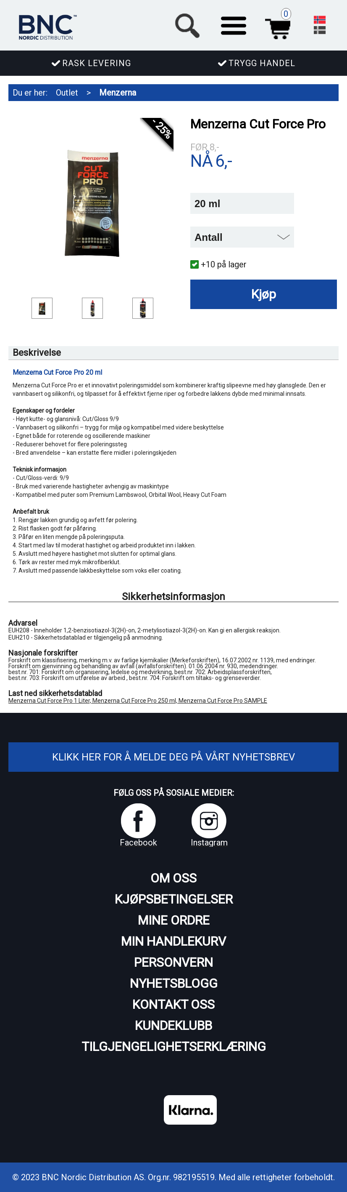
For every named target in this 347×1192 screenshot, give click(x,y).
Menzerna (117, 93)
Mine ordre (174, 920)
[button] (234, 24)
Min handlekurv (173, 941)
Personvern (173, 962)
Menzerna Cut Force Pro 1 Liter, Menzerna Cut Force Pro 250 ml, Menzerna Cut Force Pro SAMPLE (137, 700)
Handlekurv (280, 24)
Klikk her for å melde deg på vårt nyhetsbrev (173, 757)
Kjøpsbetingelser (174, 899)
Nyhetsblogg (174, 983)
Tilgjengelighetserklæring (173, 1046)
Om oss (173, 878)
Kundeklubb (173, 1025)
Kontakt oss (173, 1004)
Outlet (67, 93)
